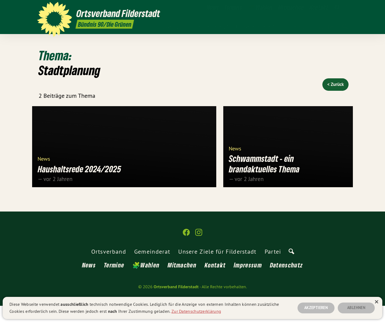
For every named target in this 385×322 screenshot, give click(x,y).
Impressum (248, 281)
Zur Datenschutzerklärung (196, 310)
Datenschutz (286, 281)
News (44, 175)
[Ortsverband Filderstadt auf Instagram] (345, 7)
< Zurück (335, 84)
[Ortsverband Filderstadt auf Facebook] (337, 7)
